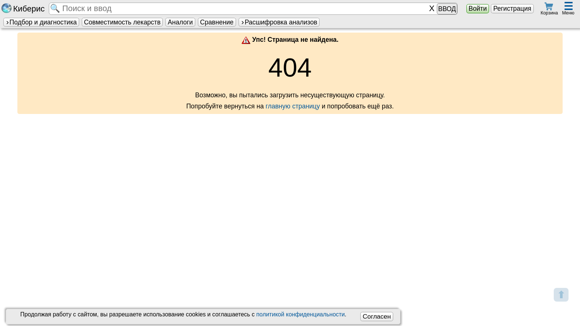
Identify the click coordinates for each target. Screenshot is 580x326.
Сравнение (216, 22)
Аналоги (180, 22)
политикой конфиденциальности (300, 314)
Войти (478, 8)
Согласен (376, 316)
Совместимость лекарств (122, 22)
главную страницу (293, 106)
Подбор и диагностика (41, 22)
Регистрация (512, 8)
